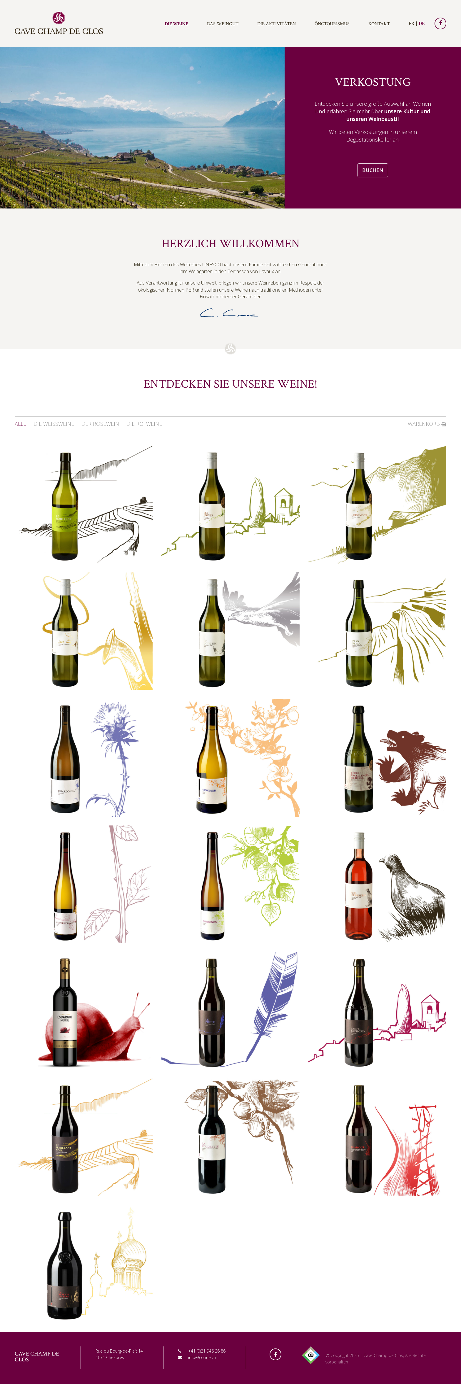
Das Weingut (222, 24)
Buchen (372, 170)
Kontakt (379, 24)
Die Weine (176, 24)
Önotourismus (332, 24)
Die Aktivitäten (276, 24)
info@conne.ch (202, 1357)
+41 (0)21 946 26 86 (207, 1351)
